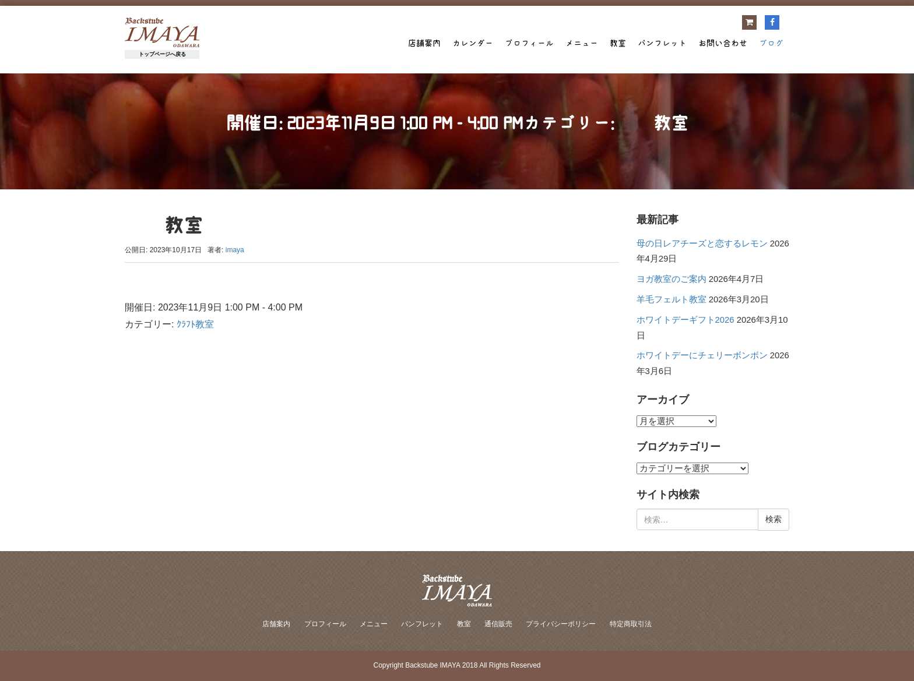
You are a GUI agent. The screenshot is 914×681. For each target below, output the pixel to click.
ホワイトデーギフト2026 (685, 319)
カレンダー (472, 43)
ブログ (771, 43)
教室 (618, 43)
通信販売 (498, 624)
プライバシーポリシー (561, 624)
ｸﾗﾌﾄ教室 (195, 324)
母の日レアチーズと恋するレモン (702, 243)
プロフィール (529, 43)
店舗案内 (424, 43)
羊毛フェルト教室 (671, 299)
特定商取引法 (631, 624)
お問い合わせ (722, 43)
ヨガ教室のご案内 (671, 279)
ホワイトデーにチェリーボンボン (702, 355)
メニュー (581, 43)
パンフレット (662, 43)
